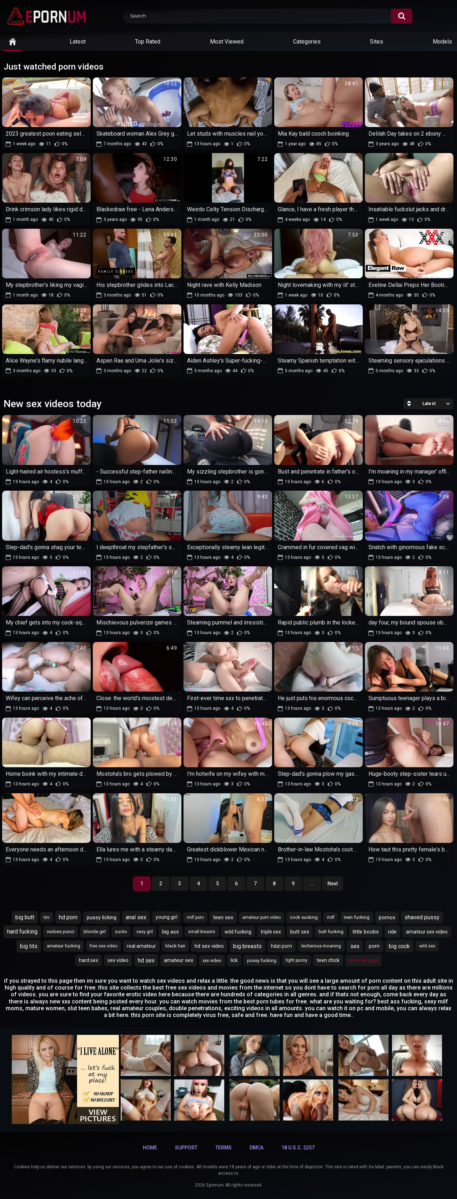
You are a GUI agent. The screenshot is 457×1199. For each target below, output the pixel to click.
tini (47, 917)
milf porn (195, 917)
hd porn (68, 917)
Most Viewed (226, 41)
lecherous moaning (321, 945)
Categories (307, 41)
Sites (376, 41)
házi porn (281, 946)
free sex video (103, 945)
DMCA (256, 1147)
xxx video (211, 960)
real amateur (141, 946)
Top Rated (147, 41)
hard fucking (22, 931)
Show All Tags (363, 960)
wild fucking (238, 932)
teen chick (328, 960)
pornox (387, 917)
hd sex (146, 960)
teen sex (223, 917)
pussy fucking (261, 960)
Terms (223, 1147)
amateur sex (178, 960)
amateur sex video (427, 932)
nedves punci (60, 931)
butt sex (299, 932)
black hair (175, 945)
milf (331, 917)
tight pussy (296, 960)
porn (374, 946)
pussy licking (101, 917)
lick (234, 960)
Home (150, 1147)
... (312, 883)
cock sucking (304, 917)
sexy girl (144, 931)
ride (392, 932)
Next (332, 883)
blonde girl (95, 931)
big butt (24, 917)
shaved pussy (422, 917)
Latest (78, 41)
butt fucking (330, 931)
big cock (399, 946)
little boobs (366, 932)
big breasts (247, 946)
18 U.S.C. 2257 (298, 1147)
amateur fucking (63, 945)
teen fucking (357, 917)
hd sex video (209, 946)
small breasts (201, 931)
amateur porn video (261, 917)
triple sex (271, 932)
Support (186, 1147)
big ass (170, 932)
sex (355, 946)
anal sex (136, 917)
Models (442, 41)
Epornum (215, 1185)
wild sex (427, 945)
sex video (118, 960)
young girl (166, 917)
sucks (121, 931)
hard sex (88, 960)
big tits (28, 946)
